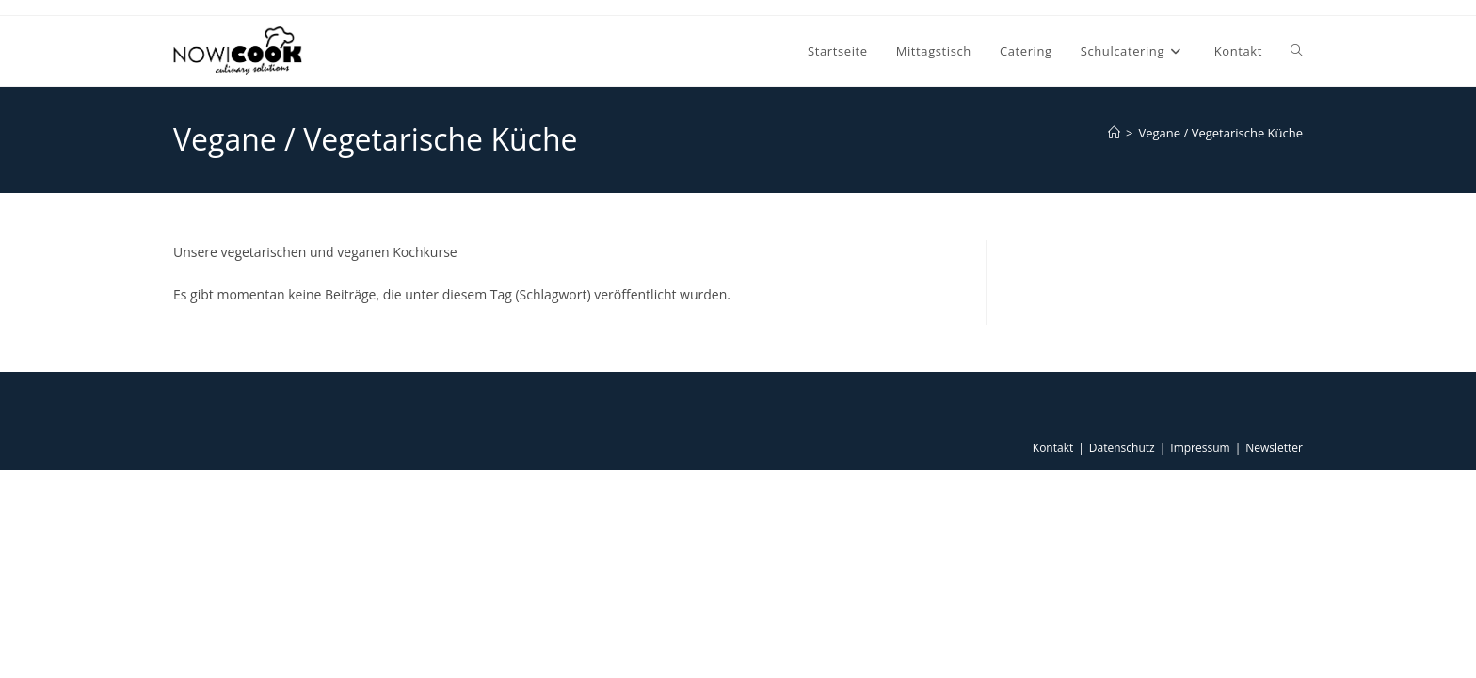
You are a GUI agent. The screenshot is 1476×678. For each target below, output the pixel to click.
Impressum (1199, 448)
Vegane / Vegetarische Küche (1221, 132)
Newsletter (1274, 448)
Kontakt (1053, 448)
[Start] (1114, 132)
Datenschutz (1122, 448)
